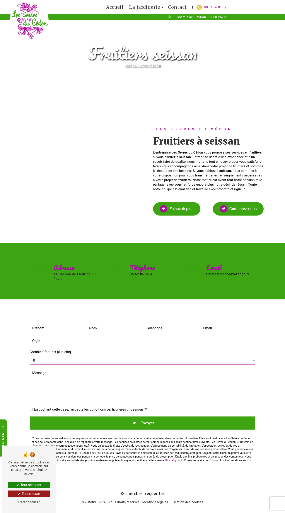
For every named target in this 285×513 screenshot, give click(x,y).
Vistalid (90, 504)
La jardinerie (144, 7)
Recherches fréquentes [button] (143, 495)
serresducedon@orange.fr (227, 257)
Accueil (114, 7)
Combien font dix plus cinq (50, 335)
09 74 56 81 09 (211, 7)
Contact (177, 7)
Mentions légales (155, 504)
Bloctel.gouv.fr (174, 445)
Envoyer (147, 406)
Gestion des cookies (188, 504)
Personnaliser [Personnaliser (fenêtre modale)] (29, 502)
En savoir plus (180, 208)
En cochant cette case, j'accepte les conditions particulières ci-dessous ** (91, 393)
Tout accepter (29, 485)
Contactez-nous (235, 208)
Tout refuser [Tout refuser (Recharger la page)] (29, 494)
